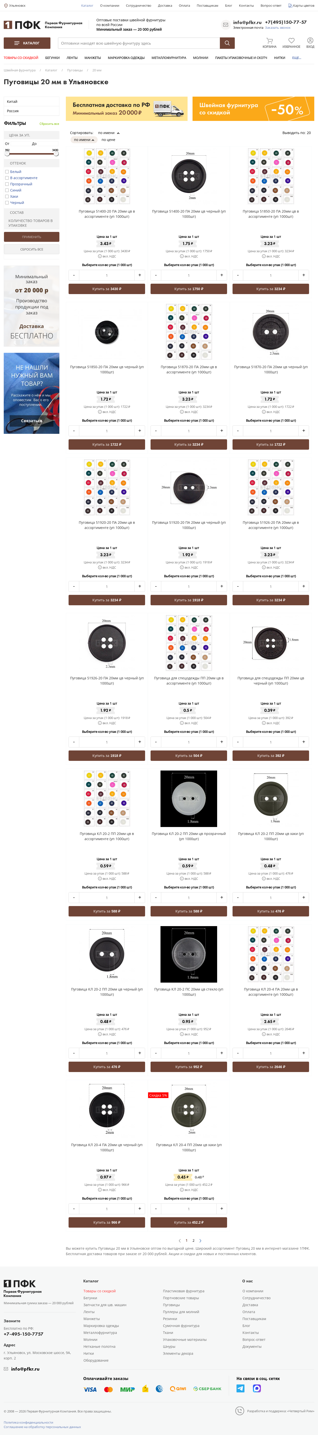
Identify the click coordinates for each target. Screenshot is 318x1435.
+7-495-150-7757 (23, 1334)
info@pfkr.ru (247, 22)
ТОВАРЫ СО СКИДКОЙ (21, 57)
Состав (15, 212)
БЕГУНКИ (52, 57)
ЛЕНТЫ (72, 57)
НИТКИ (279, 57)
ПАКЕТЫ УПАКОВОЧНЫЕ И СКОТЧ (241, 57)
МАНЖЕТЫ (92, 57)
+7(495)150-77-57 (286, 22)
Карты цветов (303, 5)
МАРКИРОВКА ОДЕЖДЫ (126, 57)
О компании (109, 5)
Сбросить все (49, 124)
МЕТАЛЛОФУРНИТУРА (169, 57)
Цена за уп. (18, 135)
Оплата (184, 5)
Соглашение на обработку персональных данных (42, 1427)
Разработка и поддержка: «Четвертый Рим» (280, 1411)
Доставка (165, 5)
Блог (228, 5)
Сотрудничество (138, 5)
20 (310, 132)
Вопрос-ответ (271, 5)
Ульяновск (17, 5)
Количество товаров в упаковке (29, 223)
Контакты (246, 5)
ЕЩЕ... (296, 57)
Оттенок (16, 163)
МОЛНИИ (200, 57)
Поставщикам (207, 5)
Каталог (87, 5)
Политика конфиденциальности (28, 1422)
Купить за (106, 288)
